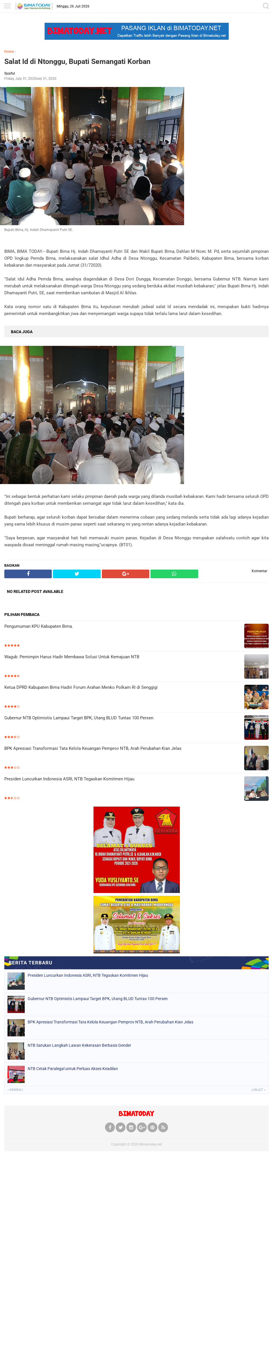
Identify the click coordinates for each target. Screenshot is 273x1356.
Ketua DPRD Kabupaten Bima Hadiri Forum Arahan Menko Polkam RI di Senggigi (81, 687)
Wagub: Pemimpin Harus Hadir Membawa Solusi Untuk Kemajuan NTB (71, 656)
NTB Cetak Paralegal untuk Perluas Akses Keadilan (73, 1068)
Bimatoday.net (151, 1144)
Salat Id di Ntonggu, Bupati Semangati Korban (77, 61)
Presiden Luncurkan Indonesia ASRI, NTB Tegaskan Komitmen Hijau (69, 779)
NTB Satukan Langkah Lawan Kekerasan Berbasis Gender (79, 1045)
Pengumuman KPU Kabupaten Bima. (38, 626)
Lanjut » (258, 1090)
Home (9, 52)
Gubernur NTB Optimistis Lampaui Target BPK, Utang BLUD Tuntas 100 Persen (78, 717)
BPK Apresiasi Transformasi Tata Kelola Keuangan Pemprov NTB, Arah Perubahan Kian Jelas (93, 748)
